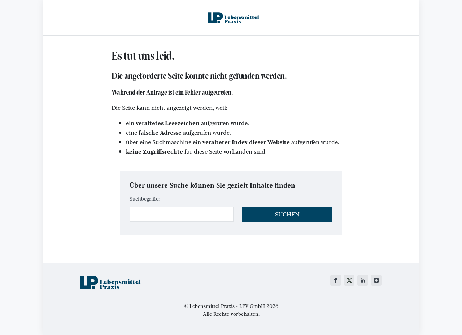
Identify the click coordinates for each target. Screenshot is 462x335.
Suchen (287, 214)
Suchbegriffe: (145, 198)
